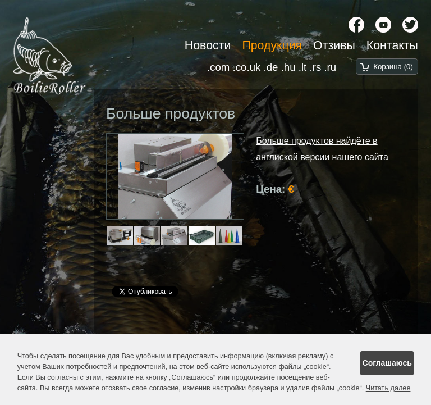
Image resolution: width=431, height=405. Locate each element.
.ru (330, 67)
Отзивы (334, 45)
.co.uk (247, 67)
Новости (208, 45)
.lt (303, 67)
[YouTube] (383, 25)
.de (271, 67)
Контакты (392, 45)
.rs (315, 67)
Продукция (272, 45)
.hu (288, 67)
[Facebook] (356, 25)
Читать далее (388, 388)
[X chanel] (410, 25)
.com (218, 67)
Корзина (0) (393, 66)
